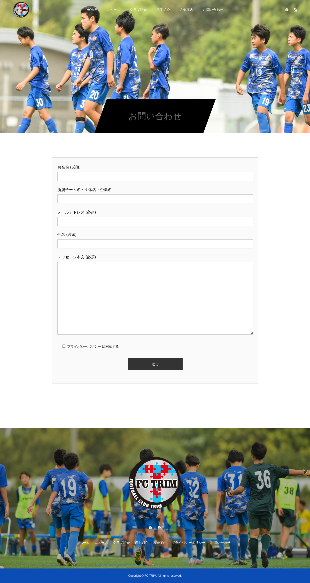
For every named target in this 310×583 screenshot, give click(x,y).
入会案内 (186, 10)
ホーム (84, 543)
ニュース (113, 10)
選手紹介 (163, 10)
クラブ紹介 (138, 10)
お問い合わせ (213, 10)
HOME (92, 10)
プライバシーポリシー (188, 543)
